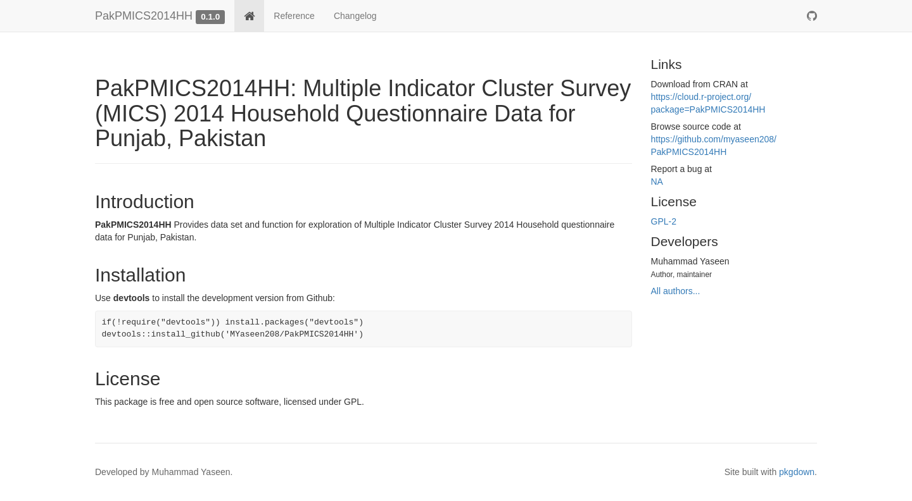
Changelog (355, 16)
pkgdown (796, 472)
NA (657, 181)
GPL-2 (663, 221)
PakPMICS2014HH (144, 15)
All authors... (675, 291)
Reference (294, 16)
